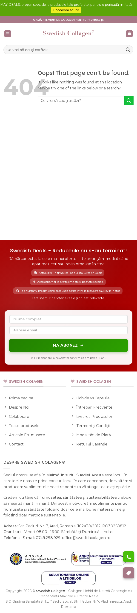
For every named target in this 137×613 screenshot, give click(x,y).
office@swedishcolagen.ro (86, 538)
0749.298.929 (48, 538)
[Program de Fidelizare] (128, 572)
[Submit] (128, 49)
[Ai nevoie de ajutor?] (128, 556)
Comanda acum (66, 10)
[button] (7, 34)
